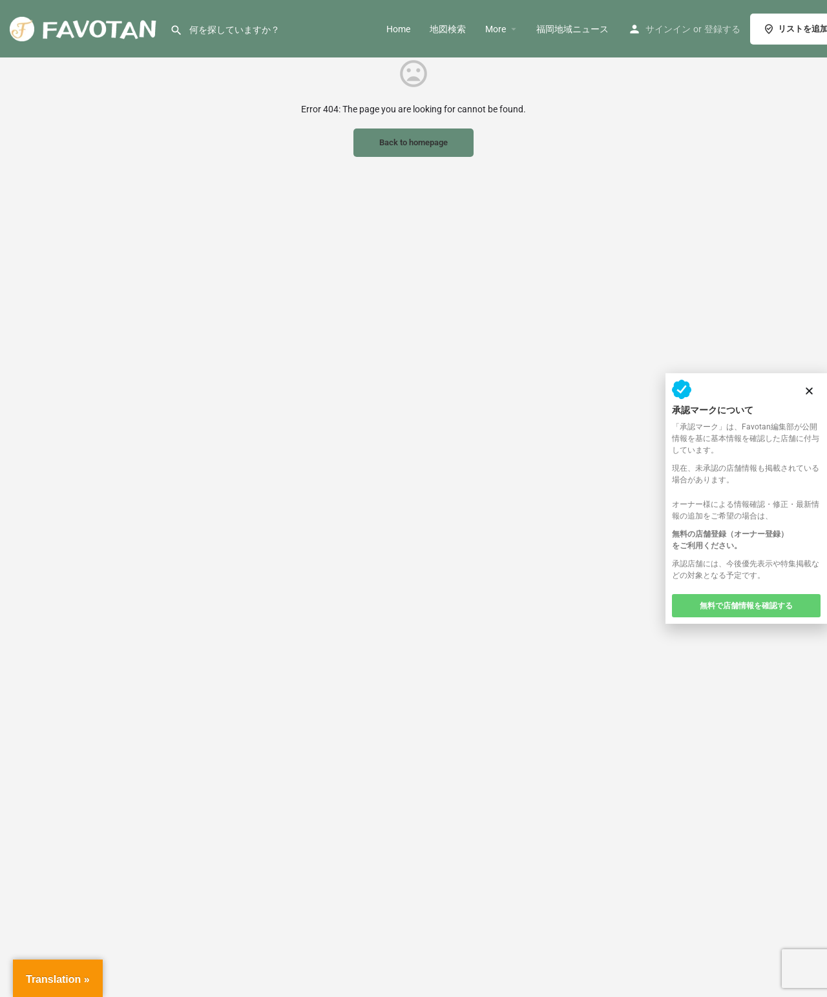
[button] (809, 391)
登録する (722, 29)
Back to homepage (413, 142)
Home (398, 29)
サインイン (668, 29)
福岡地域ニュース (572, 29)
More (495, 29)
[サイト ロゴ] (85, 28)
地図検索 (448, 29)
